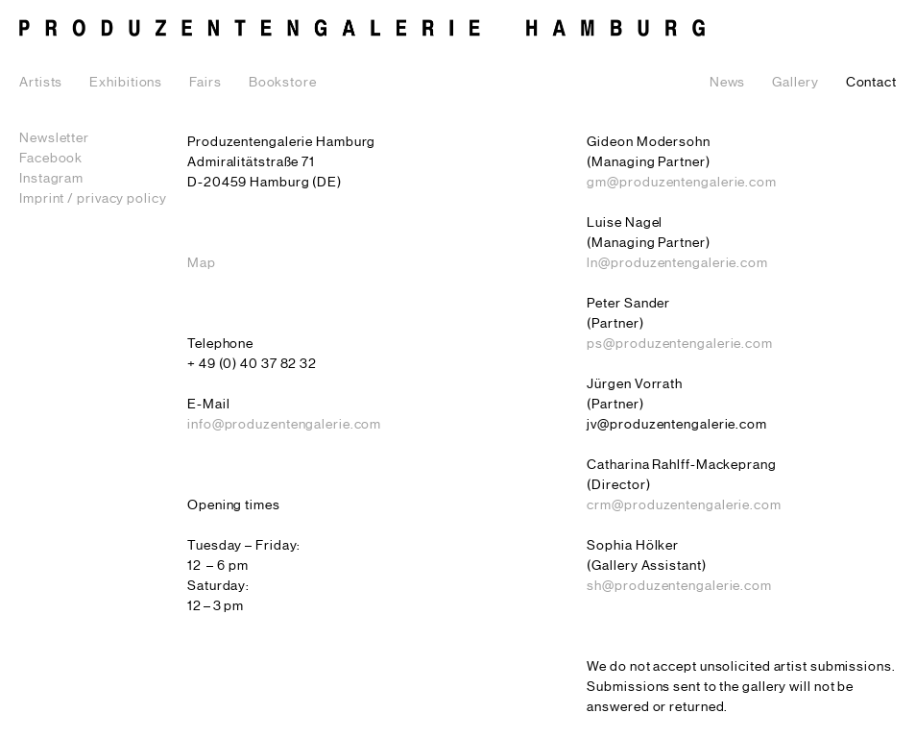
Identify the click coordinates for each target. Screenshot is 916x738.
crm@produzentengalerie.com (684, 505)
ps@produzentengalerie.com (680, 344)
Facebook (51, 158)
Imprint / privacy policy (93, 199)
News (728, 82)
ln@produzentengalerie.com (677, 263)
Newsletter (54, 138)
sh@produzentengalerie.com (679, 586)
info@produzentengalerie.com (284, 424)
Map (201, 263)
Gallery (795, 82)
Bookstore (283, 82)
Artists (40, 82)
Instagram (51, 178)
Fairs (205, 82)
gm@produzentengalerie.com (682, 182)
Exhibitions (125, 82)
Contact (871, 82)
